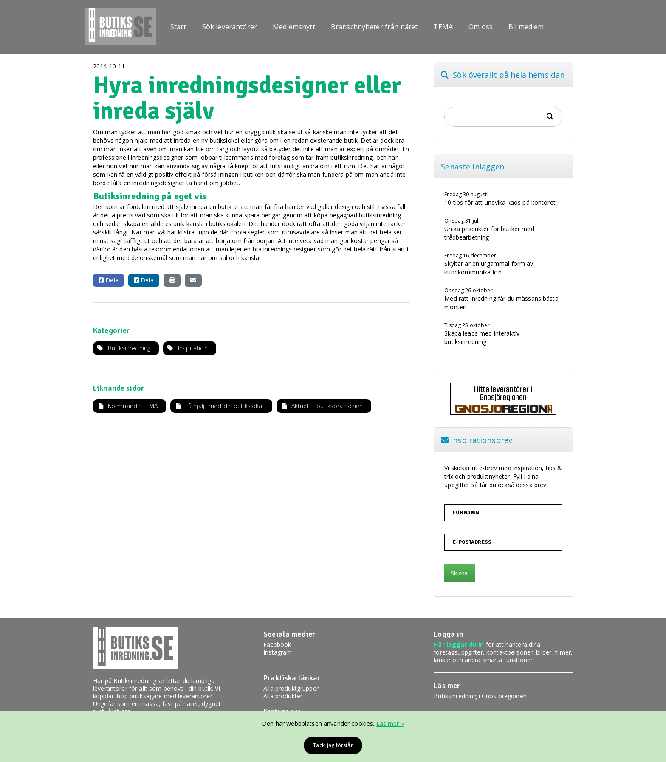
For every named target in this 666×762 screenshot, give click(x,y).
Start (178, 26)
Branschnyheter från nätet (374, 26)
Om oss (480, 26)
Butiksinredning (129, 348)
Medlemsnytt (294, 26)
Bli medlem (526, 26)
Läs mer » (390, 724)
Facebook (277, 645)
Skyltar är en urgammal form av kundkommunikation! (488, 268)
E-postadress (472, 542)
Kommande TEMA (133, 406)
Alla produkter (282, 696)
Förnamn (466, 513)
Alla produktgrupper (291, 688)
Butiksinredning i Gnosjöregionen (480, 696)
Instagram (277, 652)
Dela (109, 280)
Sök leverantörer (229, 26)
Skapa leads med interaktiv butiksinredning (481, 337)
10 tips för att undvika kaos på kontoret (500, 202)
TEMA (443, 26)
